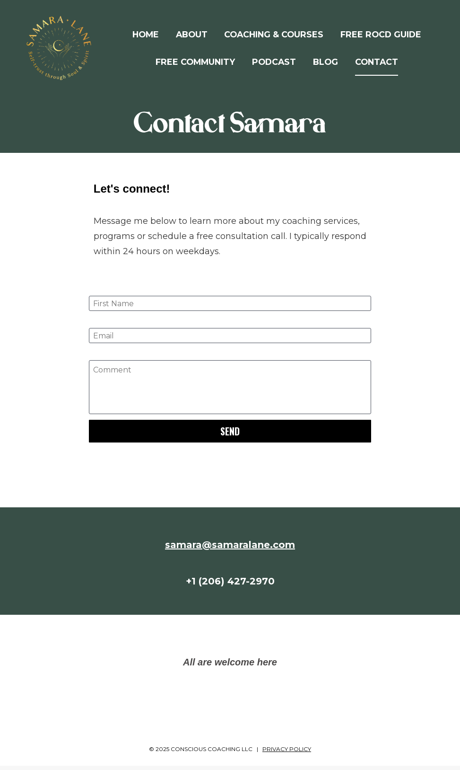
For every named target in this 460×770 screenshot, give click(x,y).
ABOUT (192, 37)
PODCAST (274, 64)
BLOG (325, 64)
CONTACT (376, 64)
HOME (145, 37)
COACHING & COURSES (273, 37)
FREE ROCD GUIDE (380, 37)
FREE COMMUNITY (195, 64)
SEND (230, 436)
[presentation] (230, 469)
